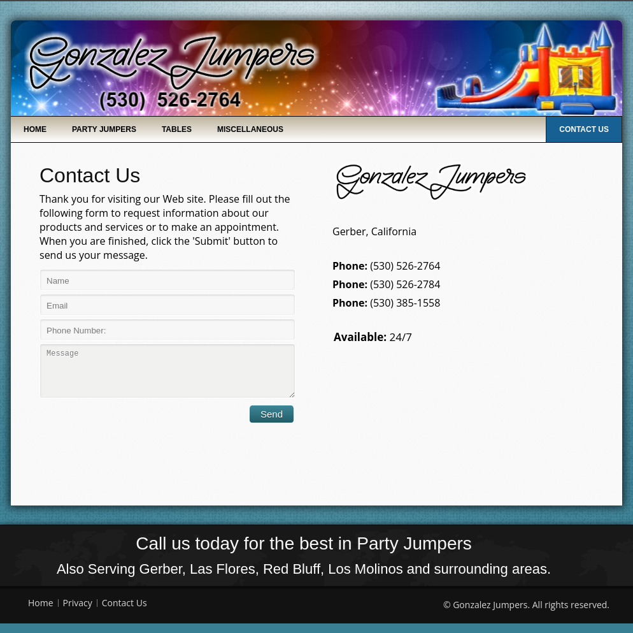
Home (35, 129)
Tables (177, 129)
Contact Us (584, 129)
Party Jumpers (104, 129)
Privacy (77, 612)
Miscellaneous (250, 129)
